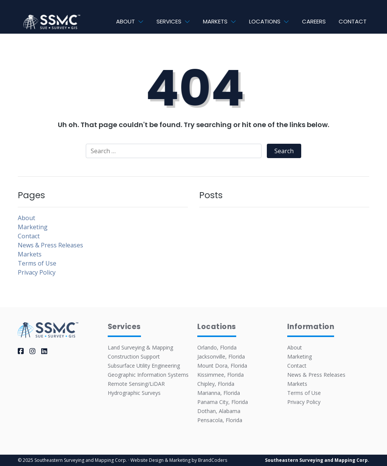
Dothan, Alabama (218, 411)
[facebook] (21, 351)
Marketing (33, 227)
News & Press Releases (50, 245)
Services (168, 21)
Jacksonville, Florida (221, 356)
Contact (353, 21)
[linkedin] (44, 351)
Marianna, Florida (218, 392)
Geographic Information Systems (148, 374)
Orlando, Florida (217, 347)
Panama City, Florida (222, 401)
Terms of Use (37, 263)
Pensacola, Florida (219, 420)
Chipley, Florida (215, 383)
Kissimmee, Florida (220, 374)
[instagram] (32, 351)
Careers (314, 21)
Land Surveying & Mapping (140, 347)
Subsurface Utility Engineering (144, 365)
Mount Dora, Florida (222, 365)
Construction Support (134, 356)
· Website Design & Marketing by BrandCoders (177, 460)
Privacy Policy (37, 272)
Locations (264, 21)
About (125, 21)
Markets (215, 21)
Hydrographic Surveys (134, 392)
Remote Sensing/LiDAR (136, 383)
